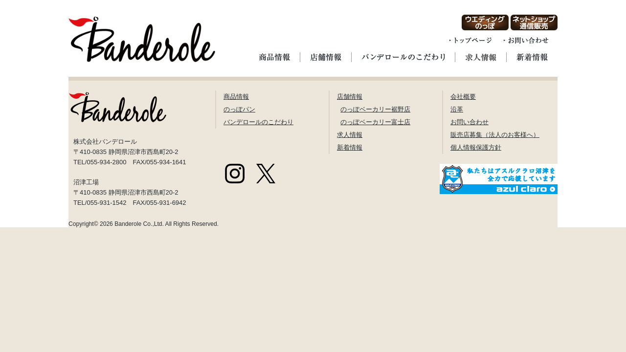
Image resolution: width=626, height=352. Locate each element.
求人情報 (349, 134)
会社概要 (463, 96)
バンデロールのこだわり (258, 122)
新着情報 (349, 147)
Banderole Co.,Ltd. (139, 223)
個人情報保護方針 (475, 147)
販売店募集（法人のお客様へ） (494, 134)
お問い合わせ (469, 122)
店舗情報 (349, 96)
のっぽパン (239, 109)
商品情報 (236, 96)
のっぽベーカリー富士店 (375, 122)
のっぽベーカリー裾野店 (375, 109)
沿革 (456, 109)
